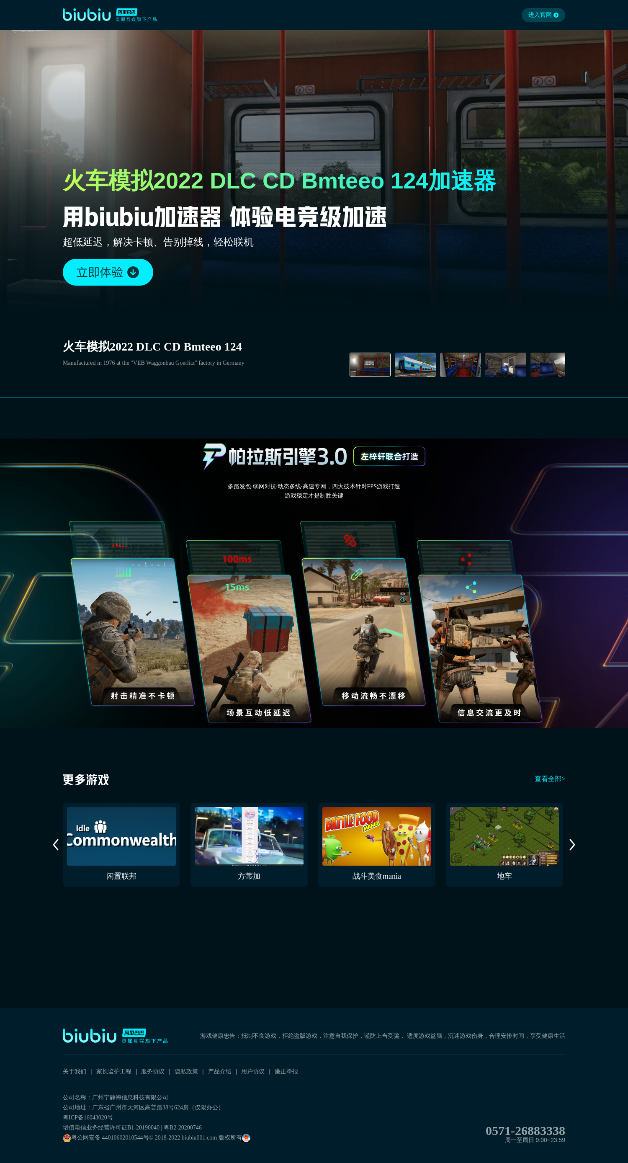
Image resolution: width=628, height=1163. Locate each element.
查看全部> (550, 778)
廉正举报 (286, 1071)
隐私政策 (186, 1071)
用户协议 (253, 1071)
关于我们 (74, 1071)
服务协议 (153, 1071)
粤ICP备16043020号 (88, 1117)
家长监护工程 (113, 1071)
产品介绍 (220, 1071)
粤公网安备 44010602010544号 (106, 1138)
